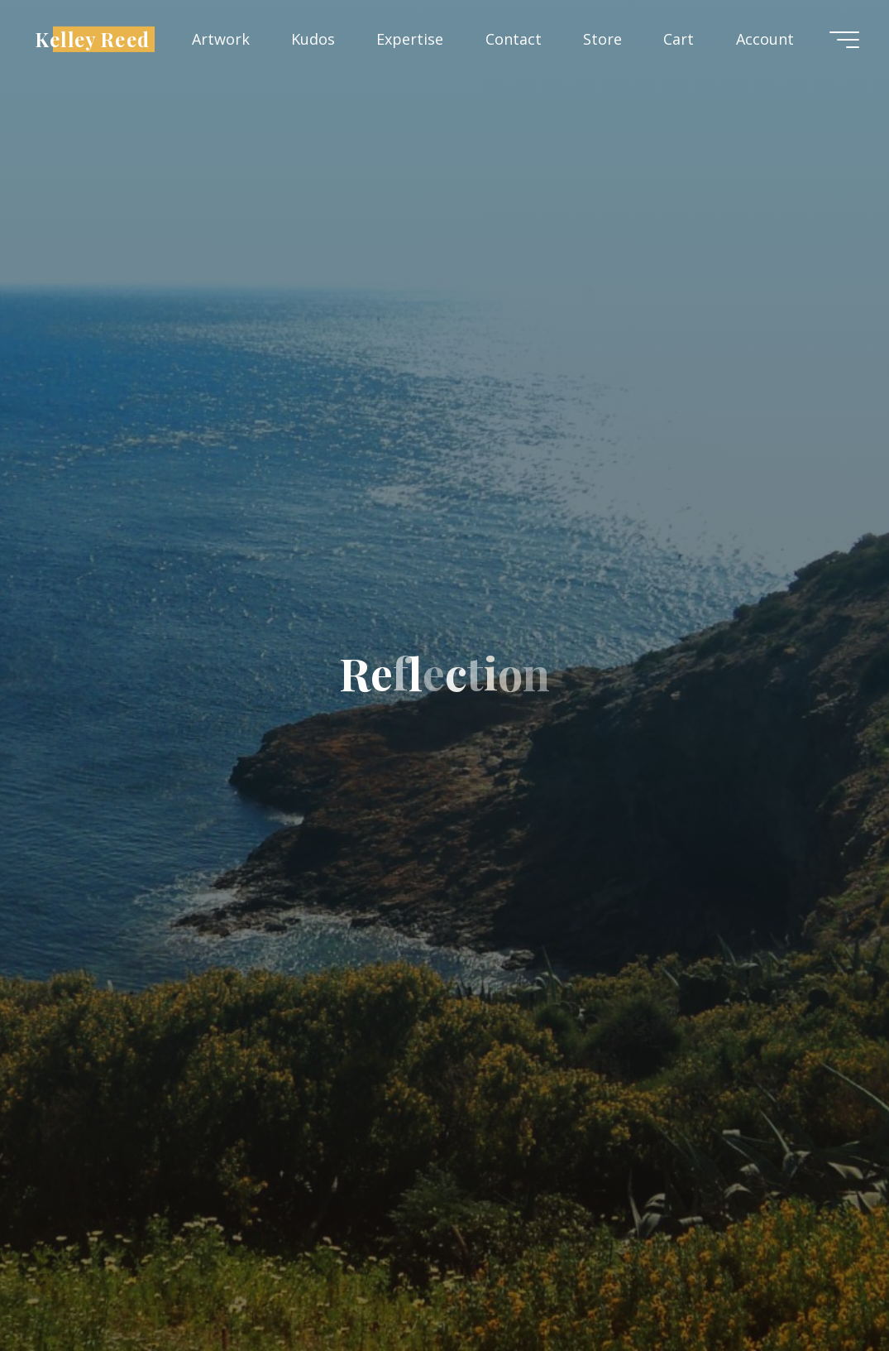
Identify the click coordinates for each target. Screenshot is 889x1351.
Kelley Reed (92, 38)
